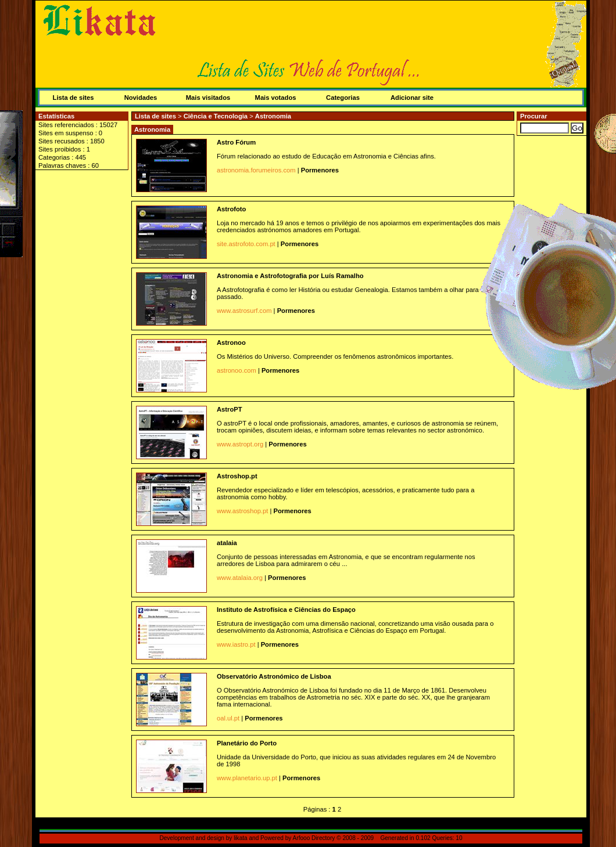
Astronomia (273, 116)
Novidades (140, 97)
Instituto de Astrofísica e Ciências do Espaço (286, 609)
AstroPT (229, 409)
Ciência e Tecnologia (217, 116)
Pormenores (320, 170)
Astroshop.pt (237, 476)
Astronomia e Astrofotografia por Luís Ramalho (290, 275)
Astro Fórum (236, 142)
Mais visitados (208, 97)
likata (241, 838)
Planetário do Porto (247, 743)
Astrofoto (231, 209)
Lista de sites (73, 97)
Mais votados (275, 97)
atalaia (227, 542)
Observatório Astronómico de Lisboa (274, 676)
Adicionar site (412, 97)
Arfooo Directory (314, 838)
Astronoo (231, 342)
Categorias (343, 97)
